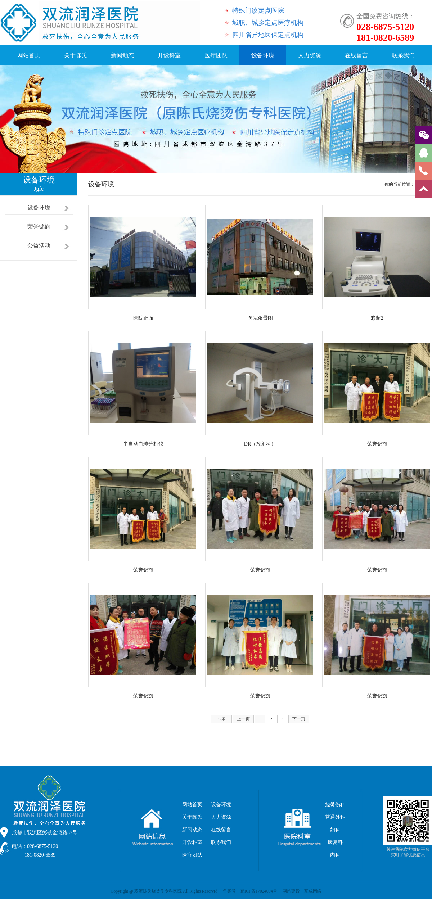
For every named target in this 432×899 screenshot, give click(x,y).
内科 (335, 855)
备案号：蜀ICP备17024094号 (250, 891)
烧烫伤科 (335, 804)
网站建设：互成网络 (302, 891)
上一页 (243, 719)
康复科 (335, 842)
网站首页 (28, 55)
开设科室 (169, 55)
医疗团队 (216, 55)
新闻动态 (122, 55)
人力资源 (309, 55)
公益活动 (38, 246)
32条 (221, 719)
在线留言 (356, 55)
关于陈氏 (75, 55)
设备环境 (262, 55)
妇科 (335, 829)
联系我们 (403, 55)
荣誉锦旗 (38, 226)
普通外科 (335, 817)
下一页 (298, 719)
